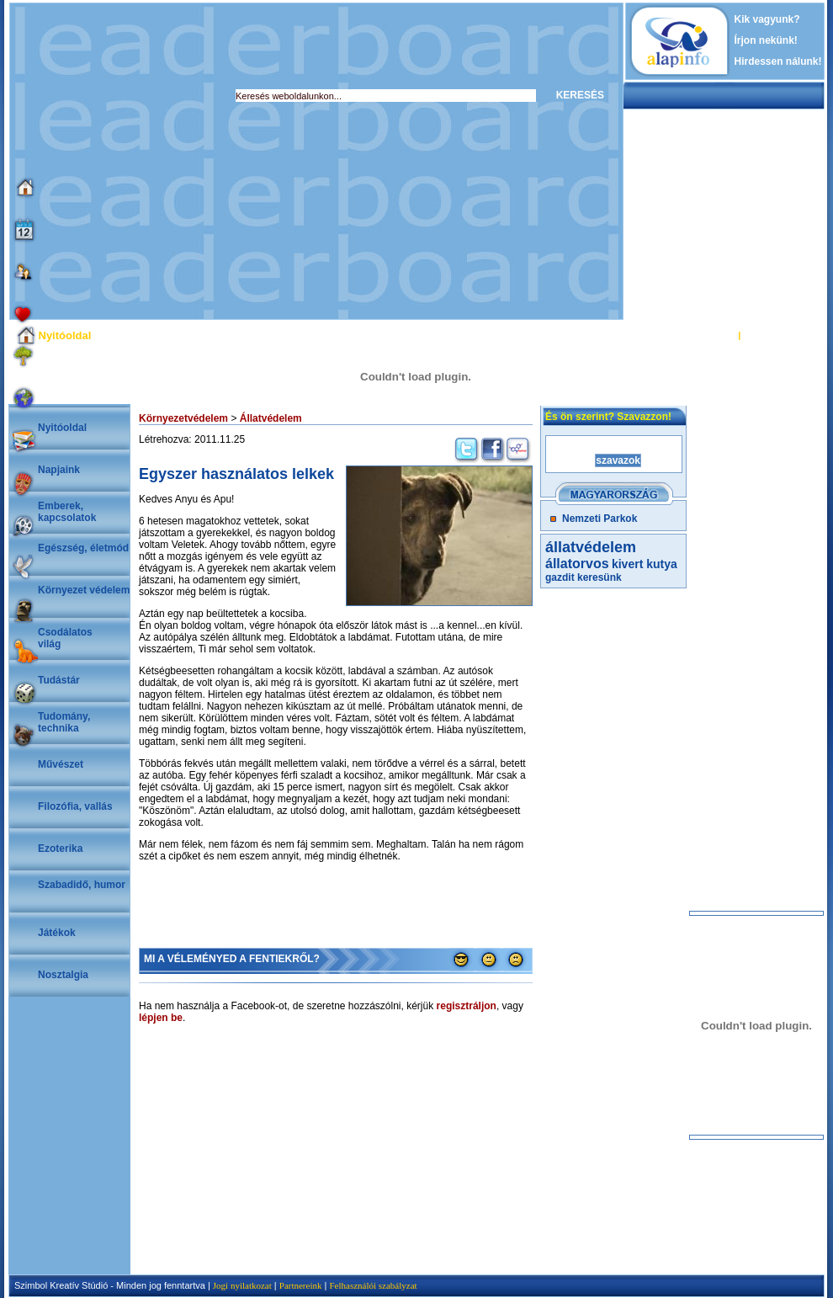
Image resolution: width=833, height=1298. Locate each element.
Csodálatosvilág (65, 638)
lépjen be (161, 1018)
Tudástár (59, 680)
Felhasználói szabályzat (372, 1285)
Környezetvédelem (183, 418)
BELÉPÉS (713, 335)
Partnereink (300, 1285)
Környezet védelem (84, 590)
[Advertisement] (158, 161)
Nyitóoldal (62, 428)
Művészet (60, 764)
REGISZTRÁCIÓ (778, 335)
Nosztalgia (63, 975)
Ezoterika (60, 848)
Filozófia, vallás (75, 806)
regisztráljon (466, 1006)
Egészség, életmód (83, 548)
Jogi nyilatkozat (242, 1285)
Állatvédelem (271, 418)
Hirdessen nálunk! (778, 61)
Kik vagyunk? (767, 19)
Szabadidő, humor (81, 885)
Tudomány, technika (64, 722)
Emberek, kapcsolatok (67, 512)
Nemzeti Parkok (599, 518)
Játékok (57, 933)
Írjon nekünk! (766, 40)
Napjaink (59, 470)
